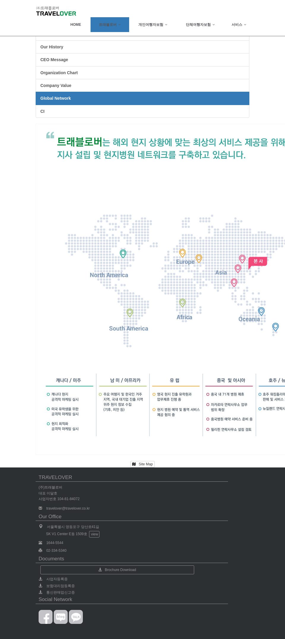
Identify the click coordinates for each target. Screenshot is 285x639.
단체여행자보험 (200, 25)
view (94, 534)
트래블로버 (110, 25)
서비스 (239, 25)
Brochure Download (117, 570)
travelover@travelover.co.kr (68, 508)
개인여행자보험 (152, 25)
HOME (75, 25)
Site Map (142, 464)
